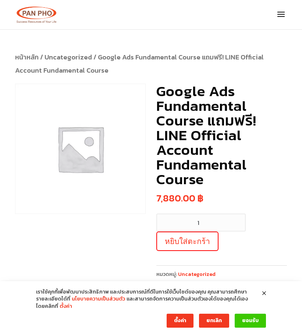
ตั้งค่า (66, 306)
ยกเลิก (214, 320)
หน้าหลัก (27, 57)
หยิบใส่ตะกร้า (187, 241)
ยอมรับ (250, 320)
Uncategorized (68, 57)
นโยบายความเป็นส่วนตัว (98, 299)
